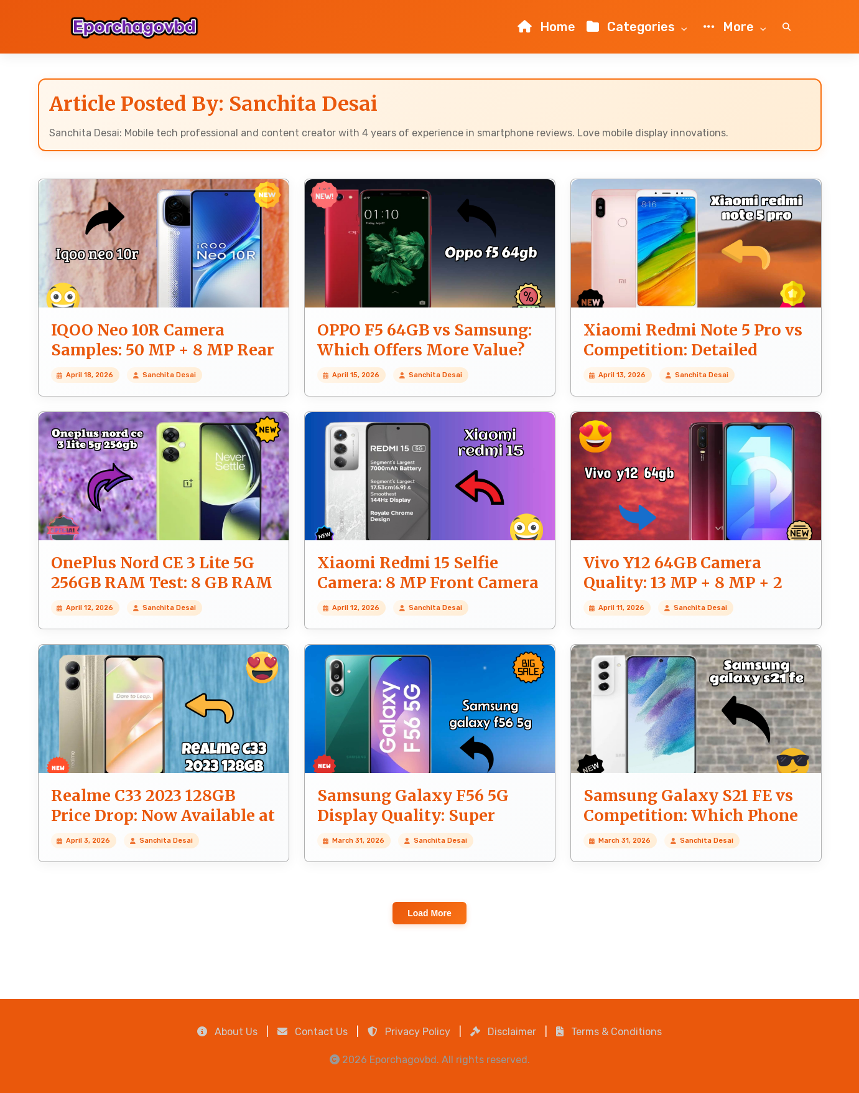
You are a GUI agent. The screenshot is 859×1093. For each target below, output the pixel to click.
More (737, 27)
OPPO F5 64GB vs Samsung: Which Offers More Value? (424, 340)
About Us (227, 1032)
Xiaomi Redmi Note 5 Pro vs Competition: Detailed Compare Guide (692, 350)
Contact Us (312, 1032)
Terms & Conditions (609, 1032)
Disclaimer (503, 1032)
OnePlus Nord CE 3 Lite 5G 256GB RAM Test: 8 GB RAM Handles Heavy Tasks (161, 583)
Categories (639, 27)
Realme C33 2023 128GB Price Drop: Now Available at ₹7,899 (163, 816)
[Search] (786, 27)
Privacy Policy (409, 1032)
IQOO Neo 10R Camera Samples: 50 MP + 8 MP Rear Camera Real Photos (162, 350)
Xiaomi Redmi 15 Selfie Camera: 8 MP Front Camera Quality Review (428, 583)
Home (546, 26)
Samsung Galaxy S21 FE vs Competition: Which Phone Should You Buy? (690, 816)
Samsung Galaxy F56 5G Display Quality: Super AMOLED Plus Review (413, 816)
